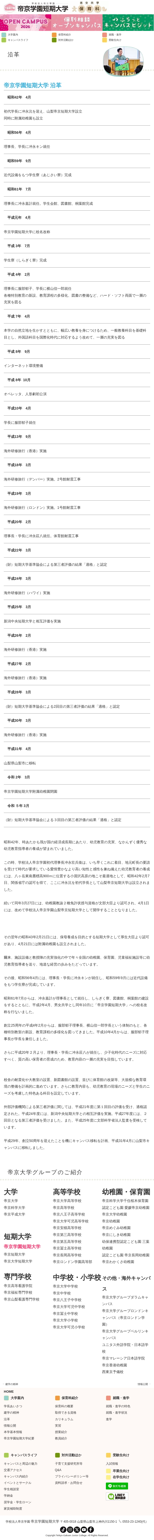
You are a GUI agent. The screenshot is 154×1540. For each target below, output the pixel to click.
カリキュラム (64, 1419)
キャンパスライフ (14, 40)
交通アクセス (13, 1470)
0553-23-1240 (131, 1521)
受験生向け (111, 40)
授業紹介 (61, 1432)
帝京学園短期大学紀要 (19, 1438)
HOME (9, 1391)
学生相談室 (11, 1489)
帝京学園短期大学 (45, 1521)
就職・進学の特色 (118, 1406)
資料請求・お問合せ (68, 1483)
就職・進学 (111, 34)
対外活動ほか (63, 40)
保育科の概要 (64, 1406)
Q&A (58, 1470)
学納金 (8, 1495)
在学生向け (117, 1477)
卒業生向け (117, 1471)
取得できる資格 (65, 1412)
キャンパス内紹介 (16, 1476)
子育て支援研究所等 (68, 1463)
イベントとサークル (17, 1483)
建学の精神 (10, 1384)
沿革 (7, 1419)
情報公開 (144, 1384)
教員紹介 (61, 1438)
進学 (109, 1419)
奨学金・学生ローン (17, 1502)
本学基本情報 (13, 1432)
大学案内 (9, 34)
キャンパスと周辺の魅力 (20, 1463)
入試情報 (112, 1463)
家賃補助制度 (13, 1508)
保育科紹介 (61, 34)
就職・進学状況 (116, 1412)
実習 (58, 1425)
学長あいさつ (13, 1406)
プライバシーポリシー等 (72, 1476)
